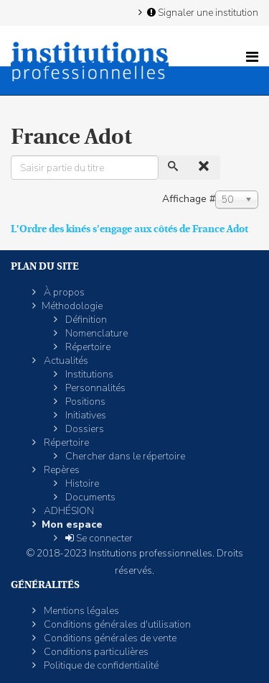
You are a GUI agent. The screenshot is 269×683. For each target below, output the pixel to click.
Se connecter (98, 538)
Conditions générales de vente (109, 638)
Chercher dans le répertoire (124, 456)
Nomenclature (95, 333)
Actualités (65, 360)
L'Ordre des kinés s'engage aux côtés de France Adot (129, 229)
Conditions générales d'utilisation (116, 624)
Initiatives (84, 415)
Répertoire (86, 347)
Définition (85, 319)
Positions (84, 401)
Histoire (81, 483)
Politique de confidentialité (100, 665)
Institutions (88, 374)
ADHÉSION (68, 511)
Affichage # (188, 199)
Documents (89, 497)
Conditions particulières (95, 652)
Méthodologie (72, 306)
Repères (61, 470)
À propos (63, 292)
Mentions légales (80, 611)
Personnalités (94, 388)
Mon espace (72, 524)
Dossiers (83, 429)
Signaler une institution (201, 12)
